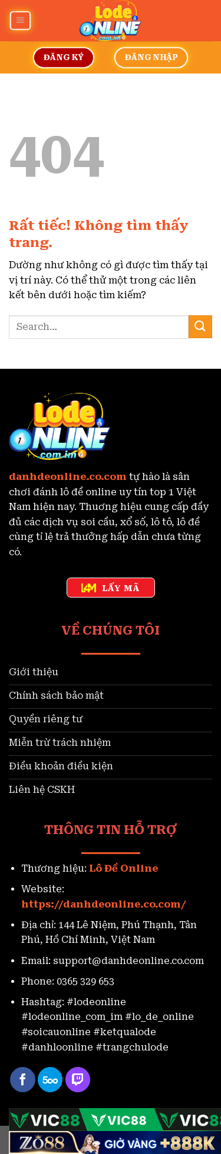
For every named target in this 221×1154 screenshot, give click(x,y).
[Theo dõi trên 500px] (50, 1079)
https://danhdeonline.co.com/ (103, 904)
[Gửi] (200, 326)
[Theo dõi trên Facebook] (22, 1079)
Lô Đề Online (123, 868)
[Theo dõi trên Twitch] (78, 1079)
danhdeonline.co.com (68, 476)
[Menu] (20, 20)
